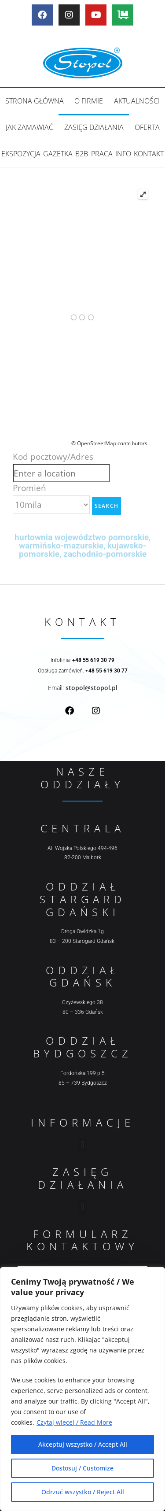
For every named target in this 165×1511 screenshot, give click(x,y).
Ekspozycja (20, 154)
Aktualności (137, 101)
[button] (82, 1145)
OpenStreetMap (96, 443)
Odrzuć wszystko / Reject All (82, 1492)
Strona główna (34, 101)
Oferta (147, 127)
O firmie (88, 101)
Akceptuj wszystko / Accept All (82, 1444)
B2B (81, 154)
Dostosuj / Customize (82, 1468)
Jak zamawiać (29, 127)
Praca (102, 154)
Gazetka (58, 154)
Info (123, 154)
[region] (82, 1389)
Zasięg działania (94, 127)
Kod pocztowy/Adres (53, 456)
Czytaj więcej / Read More (74, 1422)
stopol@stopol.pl (91, 687)
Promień (29, 487)
